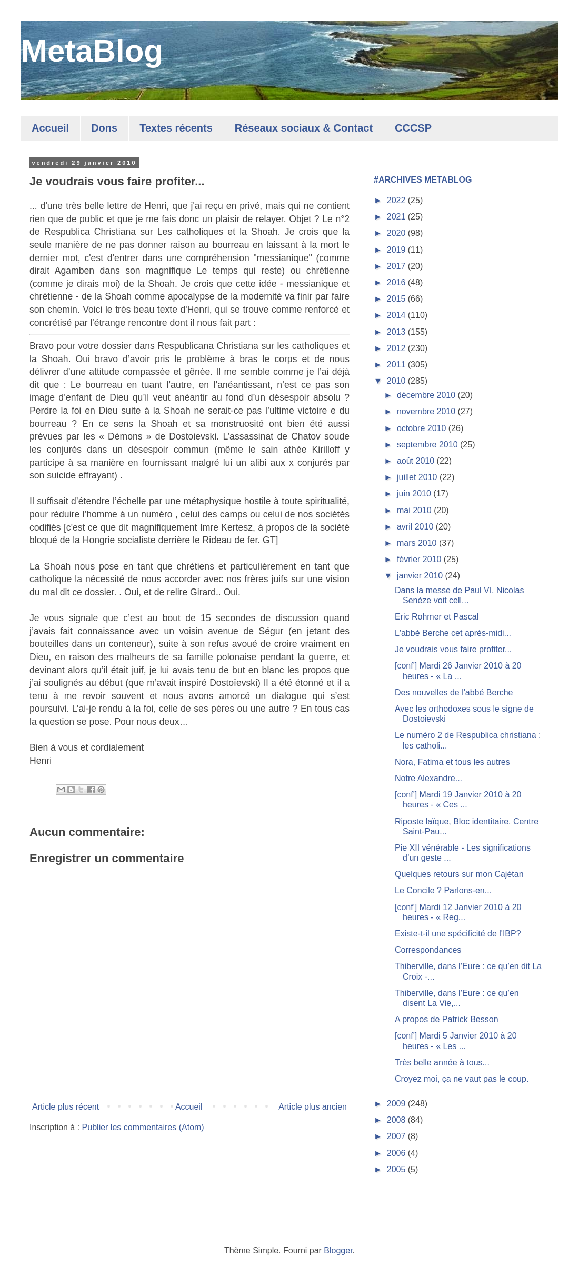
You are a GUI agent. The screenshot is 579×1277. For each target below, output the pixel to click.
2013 (397, 331)
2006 (397, 1153)
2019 (397, 249)
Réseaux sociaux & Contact (304, 128)
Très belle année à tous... (442, 1062)
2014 (397, 315)
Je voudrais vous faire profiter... (453, 649)
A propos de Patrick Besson (446, 1019)
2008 (397, 1119)
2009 (397, 1103)
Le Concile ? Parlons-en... (443, 890)
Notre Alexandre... (428, 778)
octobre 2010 (422, 428)
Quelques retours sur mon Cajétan (459, 874)
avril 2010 (416, 526)
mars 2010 (418, 542)
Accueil (50, 128)
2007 (397, 1136)
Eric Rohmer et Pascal (436, 616)
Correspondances (428, 949)
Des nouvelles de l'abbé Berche (454, 692)
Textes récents (176, 128)
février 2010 (420, 559)
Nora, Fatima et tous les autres (452, 761)
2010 (397, 380)
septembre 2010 (428, 444)
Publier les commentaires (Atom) (143, 1127)
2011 (397, 364)
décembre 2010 (427, 395)
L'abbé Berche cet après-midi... (453, 632)
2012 (397, 348)
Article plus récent (65, 1106)
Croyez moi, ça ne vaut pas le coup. (461, 1078)
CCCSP (413, 128)
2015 (397, 298)
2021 (397, 216)
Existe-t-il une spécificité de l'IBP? (458, 933)
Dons (104, 128)
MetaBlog (92, 50)
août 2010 (417, 460)
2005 (397, 1169)
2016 (397, 282)
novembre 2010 (427, 411)
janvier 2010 (421, 575)
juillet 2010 (418, 477)
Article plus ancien (312, 1106)
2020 (397, 232)
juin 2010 (415, 493)
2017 (397, 266)
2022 (397, 200)
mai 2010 (415, 510)
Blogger (338, 1250)
